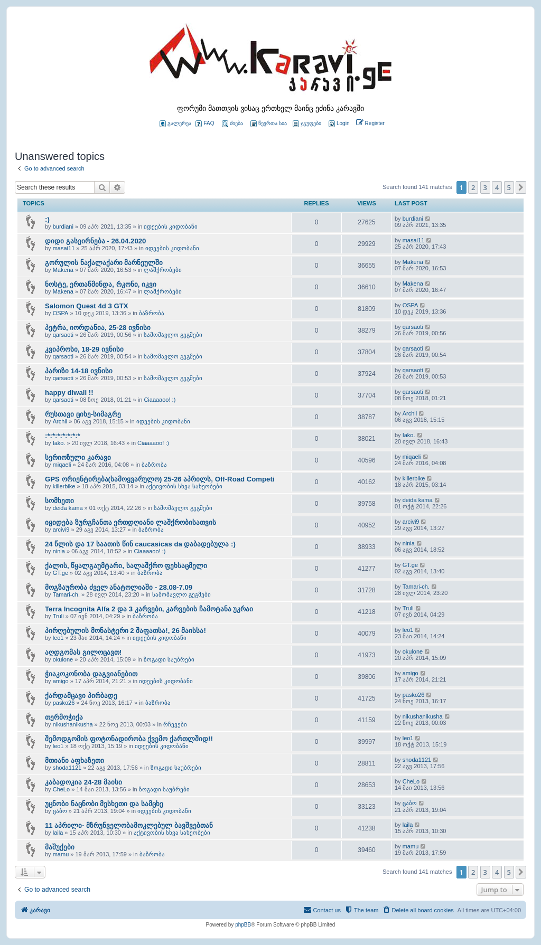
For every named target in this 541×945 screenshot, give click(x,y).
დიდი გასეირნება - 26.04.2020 (95, 241)
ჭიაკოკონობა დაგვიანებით (91, 674)
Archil (60, 421)
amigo (61, 681)
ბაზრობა (151, 313)
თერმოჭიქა (64, 717)
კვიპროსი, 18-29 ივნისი (84, 349)
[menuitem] (338, 123)
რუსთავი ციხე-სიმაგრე (83, 414)
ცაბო (60, 811)
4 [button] (497, 187)
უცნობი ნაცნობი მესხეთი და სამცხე (104, 804)
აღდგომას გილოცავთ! (83, 652)
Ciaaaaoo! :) (159, 399)
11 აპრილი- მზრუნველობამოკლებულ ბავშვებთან (129, 825)
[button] (521, 187)
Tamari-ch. (66, 594)
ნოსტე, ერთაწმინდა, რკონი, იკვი (100, 284)
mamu (61, 854)
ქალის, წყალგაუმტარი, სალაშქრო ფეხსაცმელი (126, 566)
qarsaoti (63, 335)
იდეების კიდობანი (171, 226)
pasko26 (64, 703)
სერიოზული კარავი (78, 457)
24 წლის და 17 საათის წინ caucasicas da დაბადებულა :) (140, 544)
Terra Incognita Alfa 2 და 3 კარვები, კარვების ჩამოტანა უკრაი (149, 609)
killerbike (64, 486)
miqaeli (62, 464)
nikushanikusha (73, 724)
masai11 (64, 248)
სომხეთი (59, 501)
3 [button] (485, 187)
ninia (59, 551)
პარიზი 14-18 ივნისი (79, 371)
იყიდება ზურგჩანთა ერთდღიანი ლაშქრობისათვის (130, 522)
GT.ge (60, 573)
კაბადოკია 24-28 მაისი (83, 782)
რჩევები (175, 724)
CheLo (61, 789)
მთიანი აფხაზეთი (74, 760)
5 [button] (509, 187)
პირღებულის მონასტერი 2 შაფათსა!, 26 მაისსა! (125, 631)
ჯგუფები (307, 123)
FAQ (204, 123)
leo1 (58, 638)
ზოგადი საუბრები (169, 659)
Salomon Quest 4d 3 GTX (86, 306)
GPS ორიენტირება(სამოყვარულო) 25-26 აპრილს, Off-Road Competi (160, 479)
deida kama (68, 508)
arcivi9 (61, 529)
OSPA (61, 313)
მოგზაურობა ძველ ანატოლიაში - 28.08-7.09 (118, 587)
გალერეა (175, 123)
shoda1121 (67, 767)
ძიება (232, 123)
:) (47, 219)
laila (58, 832)
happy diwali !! (69, 392)
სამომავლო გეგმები (173, 335)
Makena (63, 270)
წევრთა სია (268, 123)
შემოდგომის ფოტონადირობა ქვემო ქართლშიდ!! (129, 739)
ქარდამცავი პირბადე (81, 696)
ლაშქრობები (163, 270)
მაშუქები (59, 847)
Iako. (59, 443)
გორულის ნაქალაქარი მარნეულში (104, 263)
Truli (58, 616)
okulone (63, 659)
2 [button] (473, 187)
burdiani (63, 226)
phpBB (243, 925)
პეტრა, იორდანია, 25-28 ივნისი (98, 328)
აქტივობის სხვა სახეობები (184, 486)
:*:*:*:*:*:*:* (62, 436)
